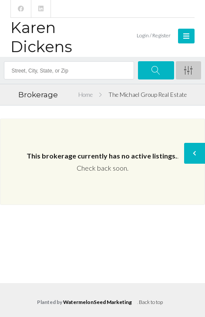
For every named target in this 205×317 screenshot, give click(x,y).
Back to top (151, 302)
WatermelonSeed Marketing (97, 302)
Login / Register (154, 35)
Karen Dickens (41, 37)
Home (85, 94)
